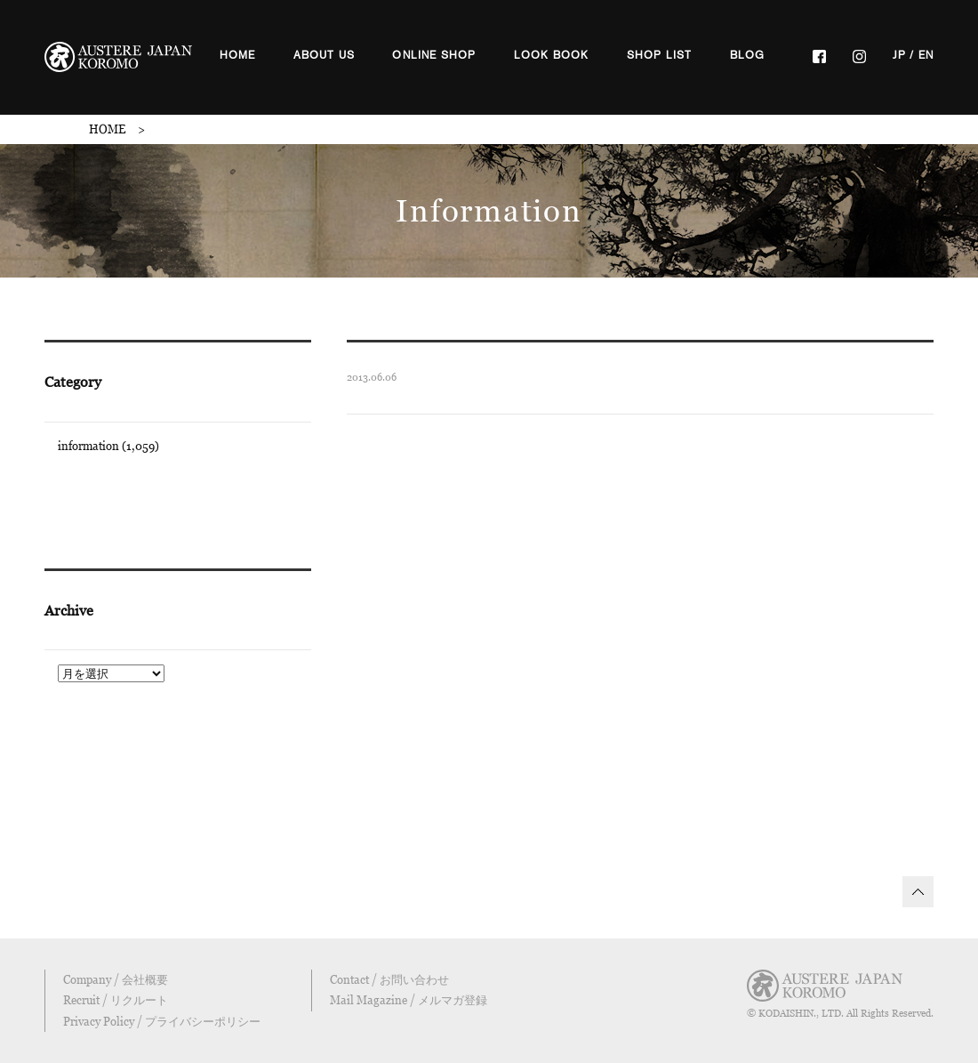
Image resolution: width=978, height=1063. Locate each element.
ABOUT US (324, 55)
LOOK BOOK (551, 55)
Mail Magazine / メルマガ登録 (408, 1000)
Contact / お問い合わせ (389, 979)
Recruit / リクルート (115, 1000)
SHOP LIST (660, 55)
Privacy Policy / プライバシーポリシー (162, 1021)
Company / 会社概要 (115, 979)
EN (926, 55)
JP (899, 55)
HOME (238, 55)
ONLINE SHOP (434, 55)
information (88, 446)
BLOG (748, 55)
